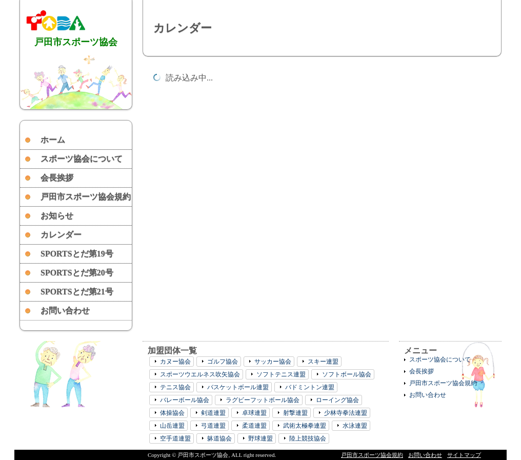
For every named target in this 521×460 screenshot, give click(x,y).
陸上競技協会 (307, 438)
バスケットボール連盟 (238, 387)
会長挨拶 (57, 177)
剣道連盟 (213, 412)
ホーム (53, 139)
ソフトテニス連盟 (281, 374)
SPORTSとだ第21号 (77, 291)
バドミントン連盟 (309, 387)
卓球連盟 (254, 412)
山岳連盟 (172, 425)
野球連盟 (260, 438)
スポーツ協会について (82, 158)
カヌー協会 (175, 361)
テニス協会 (175, 387)
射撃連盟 (295, 412)
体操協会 (172, 412)
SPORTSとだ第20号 (77, 272)
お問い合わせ (65, 310)
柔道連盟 (254, 425)
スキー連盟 (323, 361)
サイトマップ (464, 455)
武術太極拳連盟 (304, 425)
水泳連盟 (355, 425)
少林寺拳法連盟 (345, 412)
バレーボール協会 (184, 400)
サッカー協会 (272, 361)
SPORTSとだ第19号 (77, 253)
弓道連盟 (213, 425)
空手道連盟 (175, 438)
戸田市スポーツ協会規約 (86, 196)
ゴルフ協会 (222, 361)
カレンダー (61, 234)
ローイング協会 (337, 400)
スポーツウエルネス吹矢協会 (200, 374)
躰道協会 (219, 438)
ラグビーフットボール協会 (262, 400)
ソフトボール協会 (346, 374)
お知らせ (57, 215)
